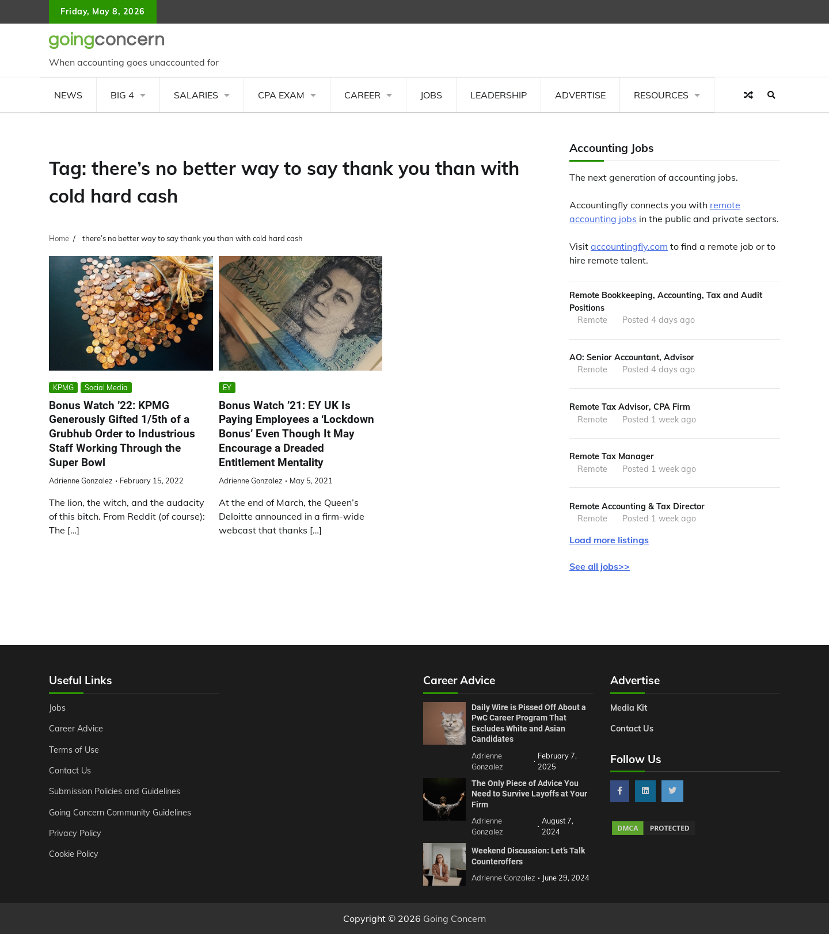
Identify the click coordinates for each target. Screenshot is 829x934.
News (68, 95)
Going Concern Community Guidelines (120, 812)
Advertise (580, 95)
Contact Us (70, 770)
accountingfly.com (629, 246)
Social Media (106, 387)
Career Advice (76, 728)
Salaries (196, 95)
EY (227, 387)
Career (362, 95)
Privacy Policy (75, 833)
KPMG (63, 387)
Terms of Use (74, 750)
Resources (661, 95)
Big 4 (122, 95)
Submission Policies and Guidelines (114, 791)
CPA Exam (281, 95)
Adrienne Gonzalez (81, 480)
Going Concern (454, 918)
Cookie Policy (73, 854)
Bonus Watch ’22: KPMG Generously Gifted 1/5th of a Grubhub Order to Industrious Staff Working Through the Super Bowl (122, 434)
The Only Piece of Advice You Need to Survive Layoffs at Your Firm (529, 794)
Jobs (431, 95)
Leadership (498, 95)
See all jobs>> (599, 566)
